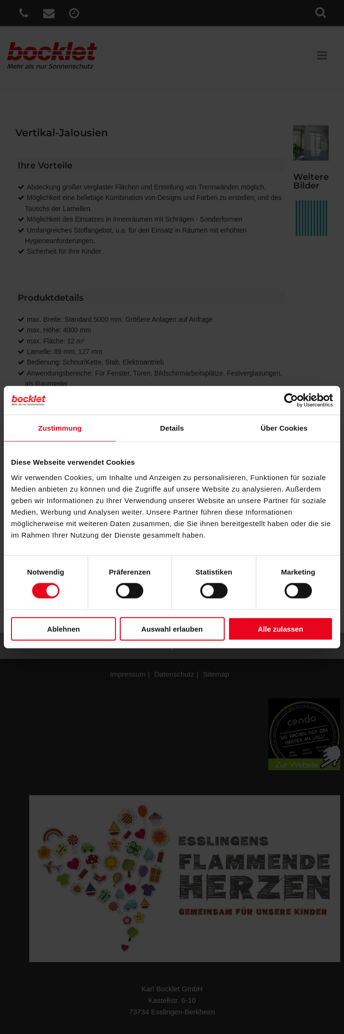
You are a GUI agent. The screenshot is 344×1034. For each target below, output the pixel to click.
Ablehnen (63, 628)
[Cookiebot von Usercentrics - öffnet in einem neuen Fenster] (291, 400)
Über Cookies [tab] (284, 428)
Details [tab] (172, 428)
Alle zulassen (280, 628)
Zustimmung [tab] (60, 428)
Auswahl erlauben (172, 628)
